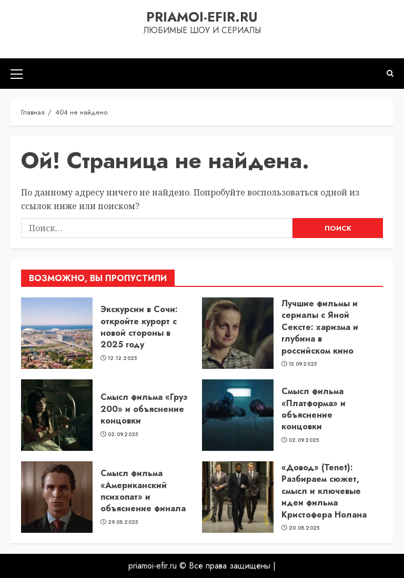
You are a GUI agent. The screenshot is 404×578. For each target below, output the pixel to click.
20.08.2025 (304, 528)
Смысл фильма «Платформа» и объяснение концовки (313, 408)
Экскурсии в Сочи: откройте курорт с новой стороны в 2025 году (139, 326)
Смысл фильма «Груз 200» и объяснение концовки (143, 409)
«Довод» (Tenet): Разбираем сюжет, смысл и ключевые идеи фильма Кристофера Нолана (324, 491)
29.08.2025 (123, 522)
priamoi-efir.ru (202, 16)
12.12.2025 (122, 358)
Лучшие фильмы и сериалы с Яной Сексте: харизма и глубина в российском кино (319, 327)
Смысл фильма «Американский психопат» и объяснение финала (143, 490)
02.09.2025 (123, 434)
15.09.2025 (303, 364)
